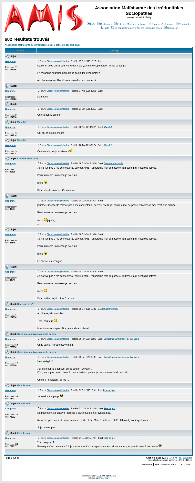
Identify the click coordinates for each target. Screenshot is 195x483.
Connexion (171, 28)
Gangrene (10, 61)
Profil (105, 28)
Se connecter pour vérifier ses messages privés (136, 28)
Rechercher (104, 24)
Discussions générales (58, 61)
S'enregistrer (184, 24)
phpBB (92, 476)
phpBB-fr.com (104, 478)
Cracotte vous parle (27, 158)
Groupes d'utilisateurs (161, 24)
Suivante (187, 457)
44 (172, 457)
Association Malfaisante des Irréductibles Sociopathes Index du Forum (42, 45)
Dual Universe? (25, 304)
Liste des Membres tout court (130, 24)
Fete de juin (23, 385)
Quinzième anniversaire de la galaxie (37, 334)
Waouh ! (21, 122)
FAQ (91, 24)
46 (180, 457)
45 (176, 457)
